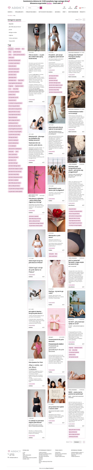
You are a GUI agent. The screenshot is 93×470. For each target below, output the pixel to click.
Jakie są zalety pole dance (34, 221)
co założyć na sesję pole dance (75, 211)
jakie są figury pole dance (74, 434)
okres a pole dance (53, 256)
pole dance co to (52, 78)
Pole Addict (10, 15)
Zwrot (40, 460)
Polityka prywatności (75, 456)
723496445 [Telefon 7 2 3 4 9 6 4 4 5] (12, 454)
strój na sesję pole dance (74, 213)
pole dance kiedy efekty (54, 89)
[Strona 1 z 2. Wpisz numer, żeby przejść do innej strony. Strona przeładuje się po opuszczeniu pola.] (79, 19)
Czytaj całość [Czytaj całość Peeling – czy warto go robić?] (52, 302)
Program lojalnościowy (60, 456)
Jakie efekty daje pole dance (35, 218)
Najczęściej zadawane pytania (45, 453)
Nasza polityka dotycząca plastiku (30, 457)
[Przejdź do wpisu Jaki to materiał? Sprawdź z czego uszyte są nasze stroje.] (76, 243)
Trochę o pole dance (13, 38)
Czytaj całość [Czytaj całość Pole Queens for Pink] (32, 383)
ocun (70, 350)
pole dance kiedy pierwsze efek (55, 92)
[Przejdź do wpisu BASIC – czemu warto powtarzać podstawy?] (76, 374)
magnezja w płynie (78, 347)
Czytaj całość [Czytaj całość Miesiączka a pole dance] (52, 248)
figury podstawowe (73, 432)
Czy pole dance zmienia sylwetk (35, 225)
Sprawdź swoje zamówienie (61, 453)
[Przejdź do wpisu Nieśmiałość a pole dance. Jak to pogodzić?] (56, 171)
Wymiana (41, 459)
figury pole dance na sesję (74, 218)
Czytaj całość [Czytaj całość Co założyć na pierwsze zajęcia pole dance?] (32, 435)
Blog (24, 453)
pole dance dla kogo (53, 80)
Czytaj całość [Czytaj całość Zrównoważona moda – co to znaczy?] (72, 129)
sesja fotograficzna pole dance (75, 223)
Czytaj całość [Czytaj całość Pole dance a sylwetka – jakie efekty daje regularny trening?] (32, 210)
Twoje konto (57, 452)
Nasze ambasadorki (27, 455)
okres (56, 253)
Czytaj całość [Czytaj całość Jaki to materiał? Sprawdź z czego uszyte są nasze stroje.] (72, 285)
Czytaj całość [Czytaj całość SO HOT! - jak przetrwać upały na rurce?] (72, 342)
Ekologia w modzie (13, 32)
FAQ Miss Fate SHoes (43, 455)
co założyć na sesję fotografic (75, 225)
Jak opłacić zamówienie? (44, 456)
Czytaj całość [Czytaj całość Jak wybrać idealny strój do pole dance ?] (32, 325)
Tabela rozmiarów (43, 452)
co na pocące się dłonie (74, 352)
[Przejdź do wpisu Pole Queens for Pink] (36, 345)
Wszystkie (11, 23)
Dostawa (41, 457)
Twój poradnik (12, 41)
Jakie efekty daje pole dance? (15, 26)
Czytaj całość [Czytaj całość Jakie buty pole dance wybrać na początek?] (52, 151)
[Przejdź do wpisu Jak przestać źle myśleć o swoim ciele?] (56, 389)
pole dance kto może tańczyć (55, 87)
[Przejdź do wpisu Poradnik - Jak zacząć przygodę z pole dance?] (56, 37)
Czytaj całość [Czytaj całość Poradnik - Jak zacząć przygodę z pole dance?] (52, 70)
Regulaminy (73, 455)
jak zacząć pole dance (53, 75)
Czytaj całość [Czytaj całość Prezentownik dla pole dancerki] (52, 370)
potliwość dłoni (72, 354)
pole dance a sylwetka (33, 216)
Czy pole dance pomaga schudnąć (36, 223)
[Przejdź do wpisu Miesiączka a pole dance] (56, 218)
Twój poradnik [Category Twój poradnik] (73, 164)
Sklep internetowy (46, 468)
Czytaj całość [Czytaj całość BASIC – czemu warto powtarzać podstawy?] (72, 424)
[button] (41, 8)
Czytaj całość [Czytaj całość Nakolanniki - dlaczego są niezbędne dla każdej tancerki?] (32, 160)
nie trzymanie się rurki (73, 357)
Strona (76, 19)
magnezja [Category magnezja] (71, 319)
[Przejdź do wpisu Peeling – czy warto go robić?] (56, 274)
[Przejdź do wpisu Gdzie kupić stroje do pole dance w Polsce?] (36, 243)
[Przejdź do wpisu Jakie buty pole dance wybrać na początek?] (56, 109)
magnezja (11, 35)
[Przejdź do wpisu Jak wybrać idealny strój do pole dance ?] (36, 294)
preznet (10, 29)
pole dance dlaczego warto (54, 82)
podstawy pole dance (73, 436)
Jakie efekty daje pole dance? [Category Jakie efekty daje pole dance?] (33, 195)
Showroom (25, 456)
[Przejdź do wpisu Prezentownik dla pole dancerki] (56, 322)
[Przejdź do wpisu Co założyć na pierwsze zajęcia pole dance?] (36, 403)
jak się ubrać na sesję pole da (75, 216)
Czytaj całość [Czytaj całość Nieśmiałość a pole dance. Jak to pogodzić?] (52, 198)
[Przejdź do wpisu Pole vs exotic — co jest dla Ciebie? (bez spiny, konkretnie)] (36, 37)
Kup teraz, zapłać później (76, 453)
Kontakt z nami (26, 459)
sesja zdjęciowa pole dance (74, 220)
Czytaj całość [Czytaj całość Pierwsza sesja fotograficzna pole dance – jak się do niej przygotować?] (72, 203)
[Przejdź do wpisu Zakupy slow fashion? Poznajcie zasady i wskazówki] (76, 37)
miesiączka (51, 253)
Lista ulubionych (58, 455)
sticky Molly (74, 350)
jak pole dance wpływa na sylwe (55, 85)
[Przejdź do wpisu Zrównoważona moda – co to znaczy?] (76, 94)
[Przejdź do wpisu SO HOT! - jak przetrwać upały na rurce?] (76, 304)
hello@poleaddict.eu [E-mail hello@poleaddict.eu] (14, 457)
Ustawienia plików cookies (76, 452)
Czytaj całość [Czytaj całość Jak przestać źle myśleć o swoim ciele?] (52, 420)
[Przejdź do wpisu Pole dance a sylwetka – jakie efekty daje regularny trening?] (36, 180)
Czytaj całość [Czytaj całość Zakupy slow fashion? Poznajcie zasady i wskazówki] (72, 74)
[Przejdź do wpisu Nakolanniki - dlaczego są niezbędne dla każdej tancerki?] (36, 119)
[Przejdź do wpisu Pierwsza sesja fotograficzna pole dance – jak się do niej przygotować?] (76, 149)
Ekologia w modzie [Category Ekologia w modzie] (74, 52)
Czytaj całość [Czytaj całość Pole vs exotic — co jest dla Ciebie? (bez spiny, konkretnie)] (32, 99)
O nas (24, 452)
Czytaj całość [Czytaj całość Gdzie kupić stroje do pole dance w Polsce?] (32, 274)
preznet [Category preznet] (51, 337)
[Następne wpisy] (77, 442)
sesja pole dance (72, 209)
